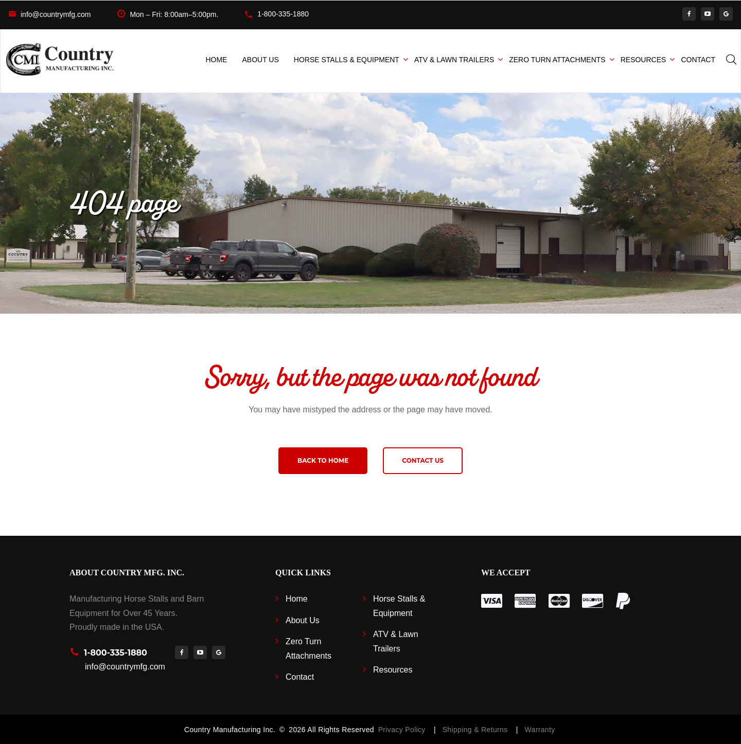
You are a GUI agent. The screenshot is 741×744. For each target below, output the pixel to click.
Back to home (322, 460)
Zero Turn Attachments (557, 60)
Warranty (539, 729)
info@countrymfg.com (56, 14)
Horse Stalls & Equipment (346, 60)
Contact (698, 60)
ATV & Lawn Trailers (454, 60)
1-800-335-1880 (283, 14)
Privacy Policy (402, 729)
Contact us (423, 460)
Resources (643, 60)
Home (216, 60)
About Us (260, 60)
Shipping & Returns (477, 729)
